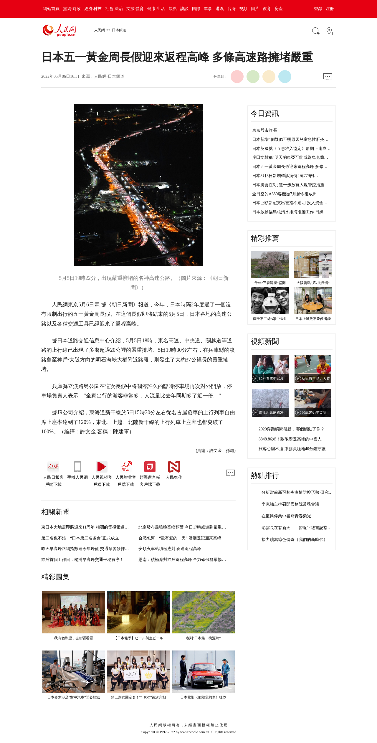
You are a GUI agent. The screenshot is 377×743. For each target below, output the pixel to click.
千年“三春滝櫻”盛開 (270, 283)
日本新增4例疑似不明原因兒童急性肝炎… (290, 139)
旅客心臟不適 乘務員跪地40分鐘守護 (292, 449)
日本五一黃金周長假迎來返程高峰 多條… (290, 166)
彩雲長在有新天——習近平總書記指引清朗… (303, 528)
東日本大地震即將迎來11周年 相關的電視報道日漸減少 (91, 527)
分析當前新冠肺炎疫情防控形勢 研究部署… (301, 492)
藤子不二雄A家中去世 (270, 319)
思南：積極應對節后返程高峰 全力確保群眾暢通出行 (186, 559)
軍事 (208, 8)
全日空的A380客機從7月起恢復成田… (286, 194)
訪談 (184, 8)
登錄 (318, 8)
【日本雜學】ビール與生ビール (138, 638)
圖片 (255, 8)
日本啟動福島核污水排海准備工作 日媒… (290, 212)
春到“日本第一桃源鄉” (203, 638)
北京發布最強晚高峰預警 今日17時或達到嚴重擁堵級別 (188, 527)
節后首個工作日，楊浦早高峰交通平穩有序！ (82, 559)
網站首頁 (51, 8)
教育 (267, 8)
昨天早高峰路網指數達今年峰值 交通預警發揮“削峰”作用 (93, 548)
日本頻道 (119, 30)
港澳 (220, 8)
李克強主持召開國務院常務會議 (290, 504)
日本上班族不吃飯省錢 (313, 319)
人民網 (99, 30)
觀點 (172, 8)
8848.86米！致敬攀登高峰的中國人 (290, 439)
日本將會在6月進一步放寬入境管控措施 (288, 185)
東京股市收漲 (264, 130)
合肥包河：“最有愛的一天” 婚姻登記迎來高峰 (179, 538)
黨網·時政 (72, 8)
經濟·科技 (93, 8)
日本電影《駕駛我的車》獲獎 (203, 697)
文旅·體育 (135, 8)
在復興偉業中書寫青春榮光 (286, 516)
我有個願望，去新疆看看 (73, 638)
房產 (279, 8)
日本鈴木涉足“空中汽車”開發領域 (73, 697)
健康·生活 (156, 8)
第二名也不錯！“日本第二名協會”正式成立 (80, 538)
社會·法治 (114, 8)
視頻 (243, 8)
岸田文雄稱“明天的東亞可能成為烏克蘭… (290, 157)
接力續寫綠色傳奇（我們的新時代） (295, 539)
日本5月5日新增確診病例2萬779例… (285, 176)
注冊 (330, 8)
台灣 (231, 8)
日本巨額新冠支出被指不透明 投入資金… (290, 203)
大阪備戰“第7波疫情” (313, 283)
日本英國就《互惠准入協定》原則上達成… (291, 148)
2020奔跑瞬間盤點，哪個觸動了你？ (292, 429)
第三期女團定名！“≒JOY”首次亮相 (138, 697)
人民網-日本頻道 (109, 76)
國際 (196, 8)
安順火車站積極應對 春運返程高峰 (169, 548)
